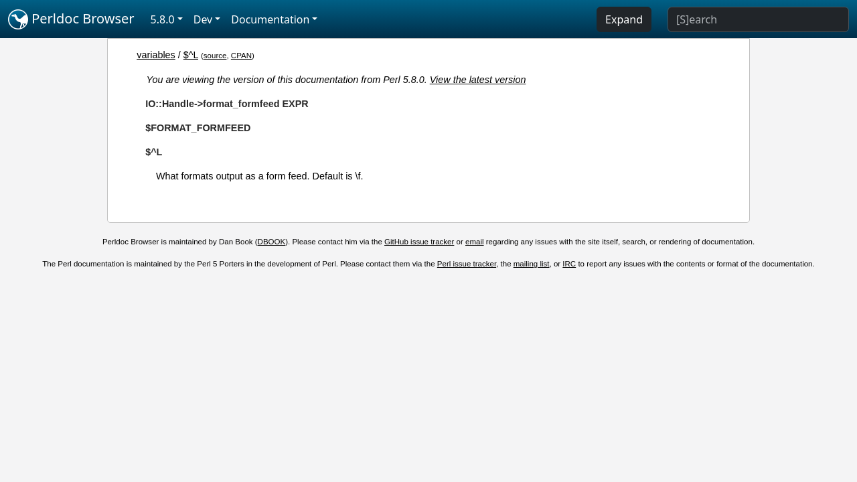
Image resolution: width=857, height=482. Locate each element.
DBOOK (272, 242)
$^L (190, 55)
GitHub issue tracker (419, 242)
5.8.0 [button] (163, 19)
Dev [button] (203, 19)
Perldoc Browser (71, 19)
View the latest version (478, 79)
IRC (569, 264)
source (215, 56)
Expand (624, 19)
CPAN (241, 56)
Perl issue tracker (466, 264)
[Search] (758, 19)
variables (156, 55)
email (474, 242)
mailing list (532, 264)
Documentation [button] (270, 19)
